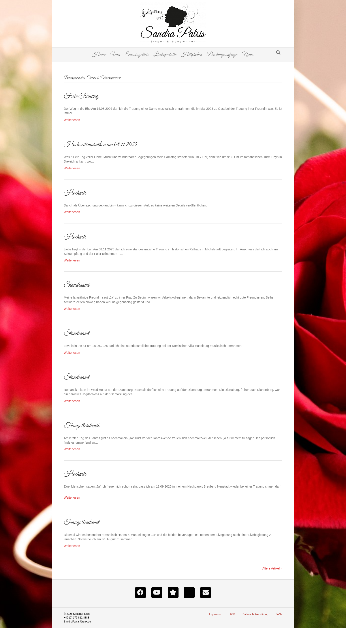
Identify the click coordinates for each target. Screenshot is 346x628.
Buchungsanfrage (222, 54)
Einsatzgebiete (136, 54)
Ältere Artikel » (272, 568)
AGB (232, 614)
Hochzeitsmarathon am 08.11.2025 (100, 144)
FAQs (279, 614)
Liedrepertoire (164, 54)
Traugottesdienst (81, 426)
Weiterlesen (72, 120)
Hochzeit (75, 193)
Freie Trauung (81, 96)
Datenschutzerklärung (255, 614)
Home (99, 54)
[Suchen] (278, 53)
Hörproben (191, 54)
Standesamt (76, 285)
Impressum (215, 614)
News (247, 54)
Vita (115, 54)
